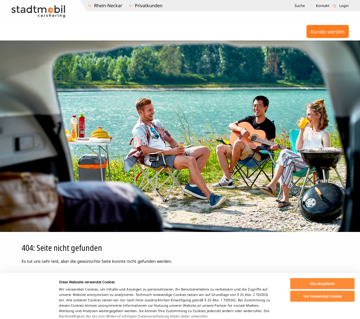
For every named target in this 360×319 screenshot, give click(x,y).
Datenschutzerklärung (77, 296)
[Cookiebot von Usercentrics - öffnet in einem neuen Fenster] (29, 310)
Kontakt (322, 5)
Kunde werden (327, 31)
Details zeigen (237, 310)
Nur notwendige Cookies (322, 265)
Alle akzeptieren (322, 253)
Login (344, 5)
